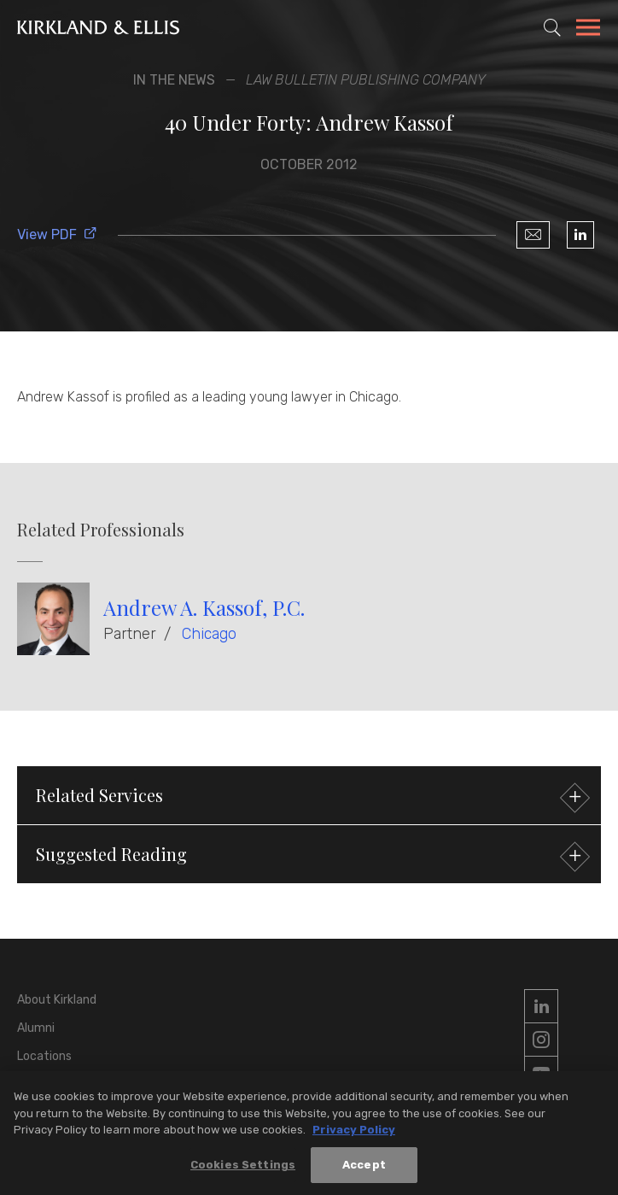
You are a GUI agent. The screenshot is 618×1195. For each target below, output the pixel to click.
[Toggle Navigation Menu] (588, 30)
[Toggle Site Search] (552, 27)
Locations (44, 1056)
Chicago (209, 633)
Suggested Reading (311, 856)
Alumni (36, 1028)
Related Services (311, 797)
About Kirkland (56, 1000)
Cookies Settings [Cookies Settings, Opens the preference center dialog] (242, 1169)
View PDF (57, 234)
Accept (364, 1169)
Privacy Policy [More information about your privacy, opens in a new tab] (353, 1134)
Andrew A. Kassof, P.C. (204, 607)
